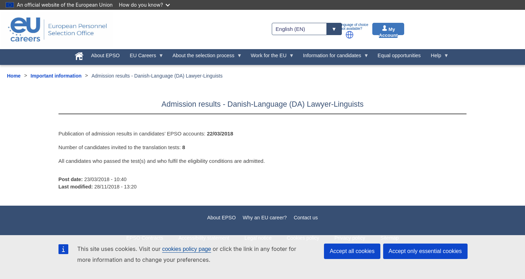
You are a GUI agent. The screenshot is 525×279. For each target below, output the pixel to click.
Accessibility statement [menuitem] (203, 238)
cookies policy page (186, 249)
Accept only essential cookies (425, 251)
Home (14, 76)
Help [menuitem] (437, 57)
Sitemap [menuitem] (389, 238)
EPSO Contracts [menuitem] (144, 238)
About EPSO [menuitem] (105, 55)
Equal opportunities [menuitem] (399, 55)
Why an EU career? (265, 217)
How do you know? (144, 5)
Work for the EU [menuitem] (270, 57)
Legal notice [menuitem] (258, 238)
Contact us (306, 217)
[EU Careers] (57, 29)
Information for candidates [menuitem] (333, 57)
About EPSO (221, 217)
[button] (349, 35)
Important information (55, 76)
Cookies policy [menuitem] (303, 238)
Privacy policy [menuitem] (349, 238)
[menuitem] (79, 54)
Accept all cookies (352, 251)
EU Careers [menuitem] (144, 57)
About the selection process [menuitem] (204, 57)
